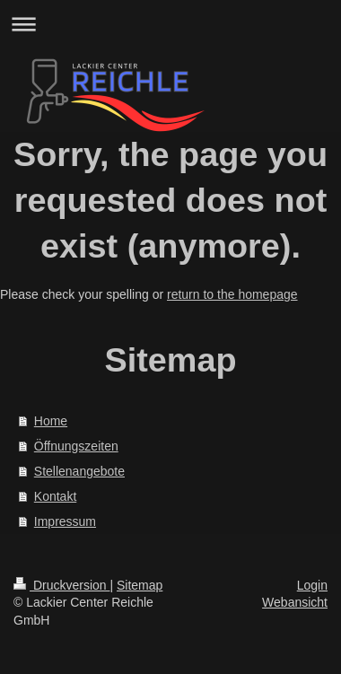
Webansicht (295, 602)
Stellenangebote (79, 471)
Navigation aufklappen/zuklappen (170, 23)
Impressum (65, 521)
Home (50, 421)
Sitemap (139, 585)
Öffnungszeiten (76, 446)
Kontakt (55, 496)
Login (312, 585)
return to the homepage (232, 294)
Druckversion (61, 585)
